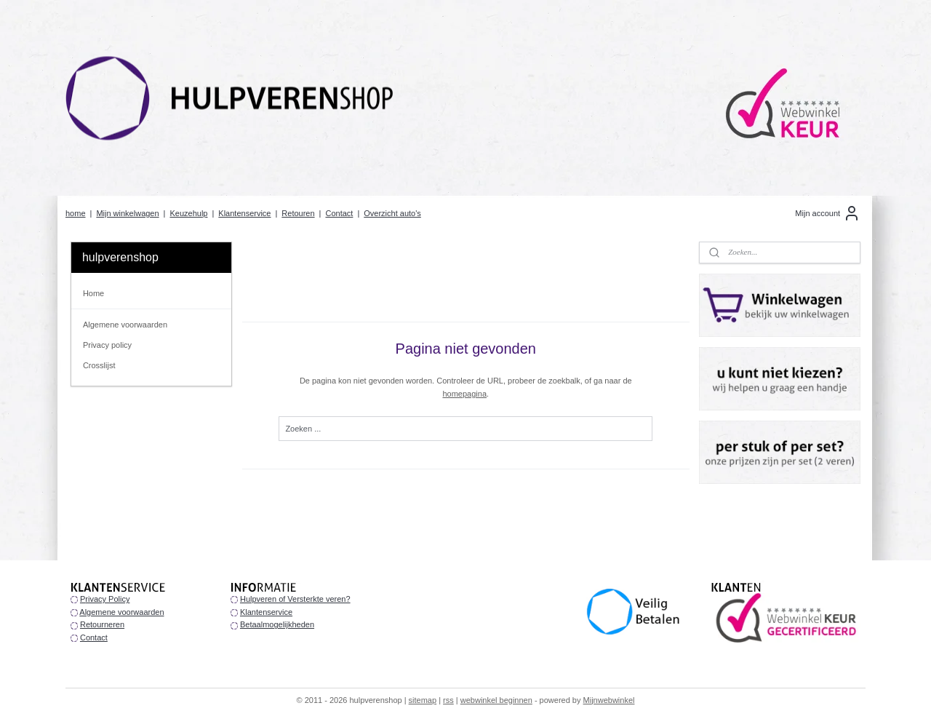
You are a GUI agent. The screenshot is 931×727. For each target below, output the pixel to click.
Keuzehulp (188, 213)
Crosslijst (99, 365)
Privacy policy (107, 345)
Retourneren (102, 624)
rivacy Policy (107, 599)
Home (93, 293)
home (75, 213)
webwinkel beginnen (496, 700)
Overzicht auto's (392, 213)
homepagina (464, 393)
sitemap (423, 700)
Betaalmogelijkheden (277, 624)
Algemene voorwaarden (125, 324)
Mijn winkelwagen (127, 213)
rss (448, 700)
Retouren (297, 213)
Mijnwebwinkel (609, 700)
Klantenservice (244, 213)
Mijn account (827, 213)
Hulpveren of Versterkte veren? (295, 599)
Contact (339, 213)
